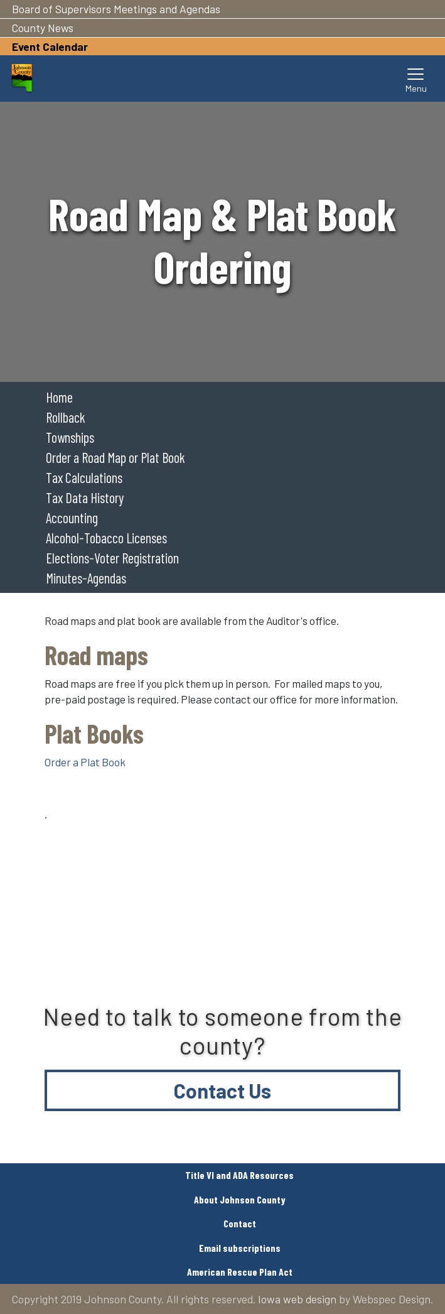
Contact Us (222, 1090)
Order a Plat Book (85, 762)
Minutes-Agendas (86, 578)
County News (42, 28)
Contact (239, 1223)
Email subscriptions (240, 1248)
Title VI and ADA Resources (239, 1175)
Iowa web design (297, 1299)
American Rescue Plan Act (239, 1272)
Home (59, 397)
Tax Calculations (84, 477)
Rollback (65, 417)
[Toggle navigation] (416, 78)
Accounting (72, 517)
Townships (70, 437)
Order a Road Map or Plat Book (115, 457)
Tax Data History (85, 497)
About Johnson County (240, 1199)
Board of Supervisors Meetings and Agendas (116, 9)
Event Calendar (50, 46)
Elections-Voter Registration (112, 558)
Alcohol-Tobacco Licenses (106, 537)
